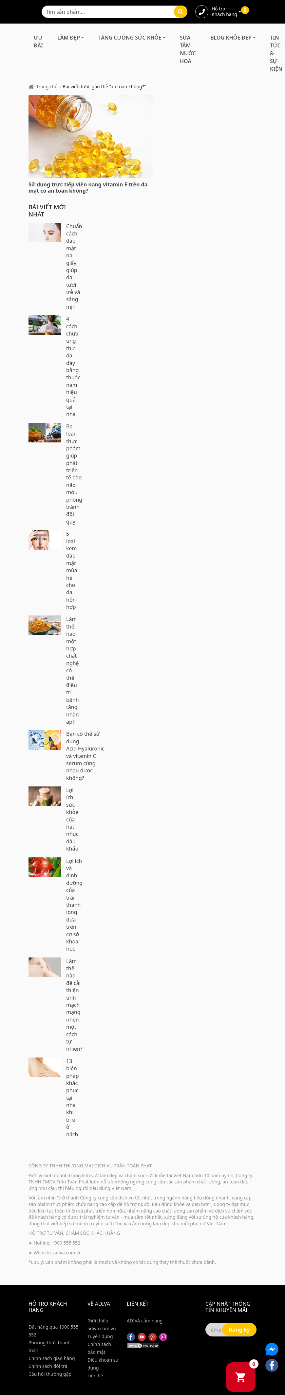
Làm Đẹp (68, 37)
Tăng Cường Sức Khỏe (130, 37)
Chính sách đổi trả (47, 1366)
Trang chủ (47, 86)
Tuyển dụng (100, 1336)
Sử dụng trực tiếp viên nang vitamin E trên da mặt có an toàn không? (87, 187)
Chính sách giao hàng (51, 1358)
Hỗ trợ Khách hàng (224, 11)
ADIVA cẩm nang (144, 1321)
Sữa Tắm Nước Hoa (188, 49)
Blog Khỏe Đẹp (231, 37)
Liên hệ (95, 1375)
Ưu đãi (38, 41)
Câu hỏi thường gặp (49, 1374)
